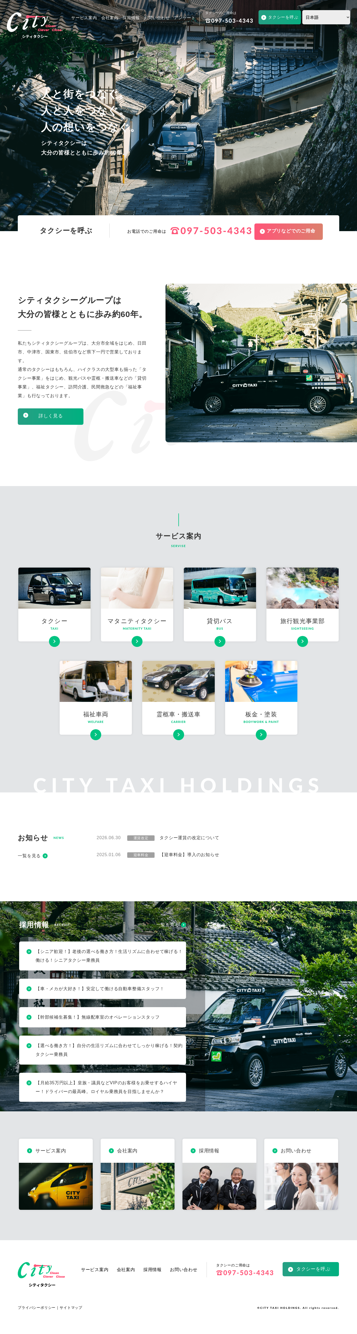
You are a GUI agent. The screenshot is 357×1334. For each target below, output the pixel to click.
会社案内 (109, 17)
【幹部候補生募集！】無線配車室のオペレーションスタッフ (98, 1017)
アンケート (185, 17)
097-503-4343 (229, 20)
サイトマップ (71, 1308)
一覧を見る (29, 855)
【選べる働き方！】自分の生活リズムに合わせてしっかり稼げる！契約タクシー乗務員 (109, 1050)
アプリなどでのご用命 (291, 231)
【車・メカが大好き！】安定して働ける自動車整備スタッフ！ (100, 988)
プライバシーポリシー (37, 1308)
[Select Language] (326, 17)
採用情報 (131, 17)
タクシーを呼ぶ (283, 17)
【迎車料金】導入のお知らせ (189, 854)
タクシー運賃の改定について (189, 837)
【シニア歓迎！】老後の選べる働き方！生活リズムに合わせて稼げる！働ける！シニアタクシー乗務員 (109, 956)
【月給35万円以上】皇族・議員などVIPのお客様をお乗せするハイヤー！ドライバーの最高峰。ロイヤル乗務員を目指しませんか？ (106, 1087)
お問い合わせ (157, 17)
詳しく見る (51, 415)
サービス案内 (84, 17)
